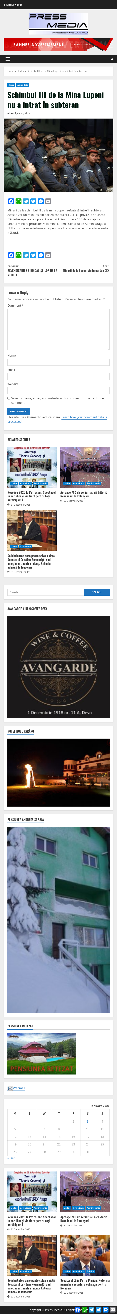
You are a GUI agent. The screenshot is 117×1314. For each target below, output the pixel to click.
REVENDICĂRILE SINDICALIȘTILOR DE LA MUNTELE (32, 270)
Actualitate (22, 85)
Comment (15, 305)
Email (11, 370)
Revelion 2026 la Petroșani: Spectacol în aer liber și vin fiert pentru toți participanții (32, 467)
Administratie (40, 483)
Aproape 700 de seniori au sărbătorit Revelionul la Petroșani (85, 467)
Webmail (16, 1088)
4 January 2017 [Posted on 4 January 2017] (22, 113)
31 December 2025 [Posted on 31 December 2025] (20, 504)
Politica (90, 1271)
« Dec (11, 1158)
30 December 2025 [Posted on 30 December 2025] (73, 500)
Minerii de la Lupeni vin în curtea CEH (84, 268)
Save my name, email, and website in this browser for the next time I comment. (58, 400)
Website (13, 384)
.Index (11, 85)
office (10, 113)
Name (11, 355)
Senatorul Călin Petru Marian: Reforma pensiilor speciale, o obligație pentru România (85, 1255)
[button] (8, 59)
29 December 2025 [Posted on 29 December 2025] (20, 572)
